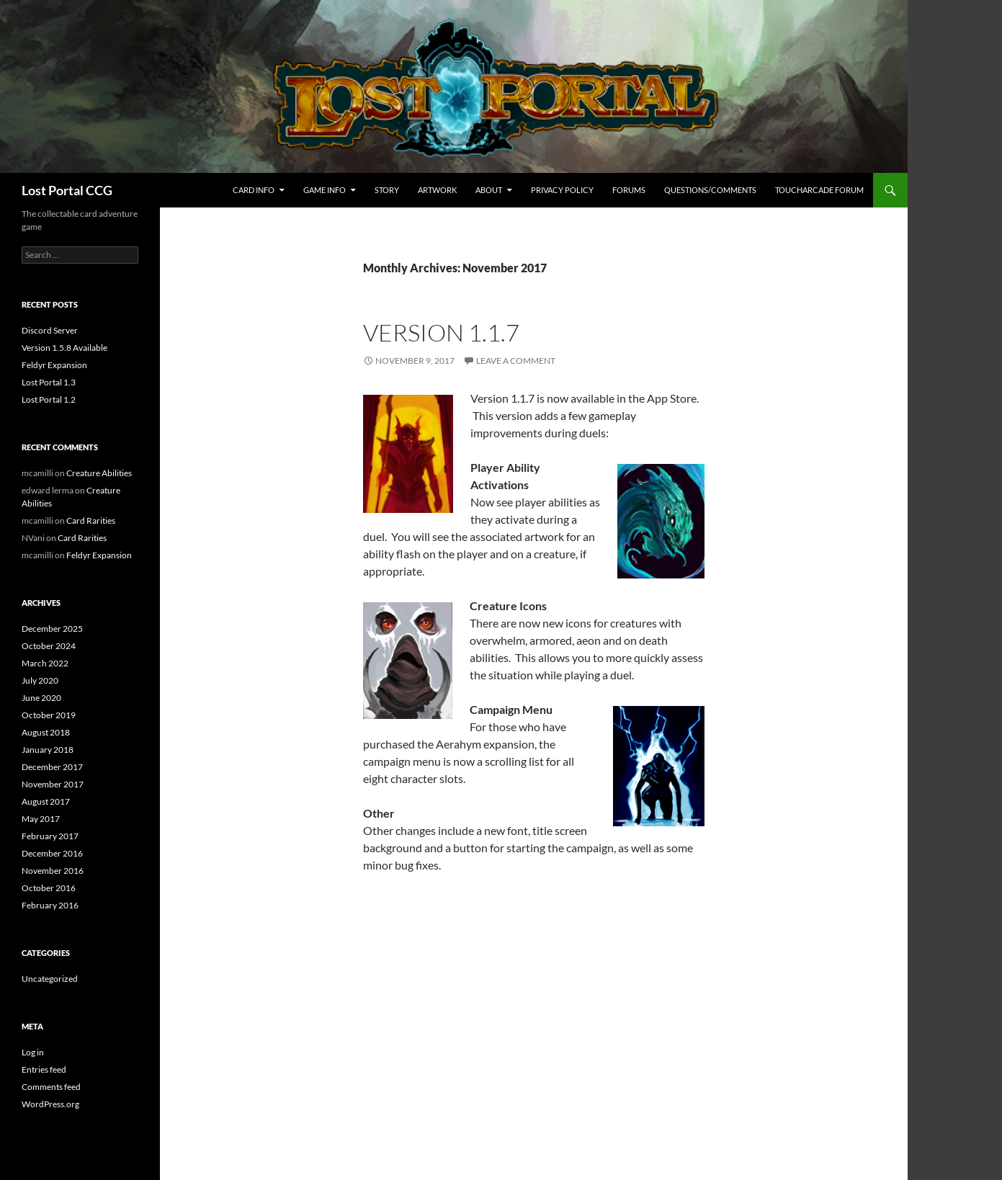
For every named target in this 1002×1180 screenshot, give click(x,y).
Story (387, 190)
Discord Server (50, 330)
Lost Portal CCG (67, 190)
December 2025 (52, 628)
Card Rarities (90, 520)
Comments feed (51, 1086)
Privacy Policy (562, 190)
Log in (33, 1052)
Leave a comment (515, 360)
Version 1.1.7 (441, 332)
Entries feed (44, 1069)
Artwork (437, 190)
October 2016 (49, 887)
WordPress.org (50, 1104)
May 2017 (41, 818)
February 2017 (50, 836)
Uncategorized (50, 978)
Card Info (253, 190)
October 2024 (49, 645)
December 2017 (52, 766)
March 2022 (45, 663)
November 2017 (53, 784)
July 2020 (40, 680)
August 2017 (46, 801)
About (488, 190)
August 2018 (46, 732)
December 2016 (52, 853)
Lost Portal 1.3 (49, 382)
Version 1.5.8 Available (64, 347)
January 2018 (47, 749)
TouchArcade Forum (819, 190)
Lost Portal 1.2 (49, 399)
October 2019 (49, 715)
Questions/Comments (710, 190)
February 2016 (50, 905)
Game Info (324, 190)
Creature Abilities (99, 473)
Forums (628, 190)
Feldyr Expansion (54, 364)
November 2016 (53, 870)
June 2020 (41, 697)
